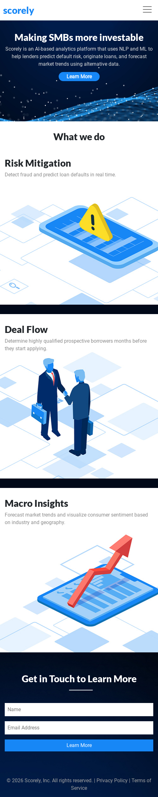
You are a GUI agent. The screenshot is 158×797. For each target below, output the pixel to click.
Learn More (79, 77)
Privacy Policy (112, 780)
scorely (18, 10)
